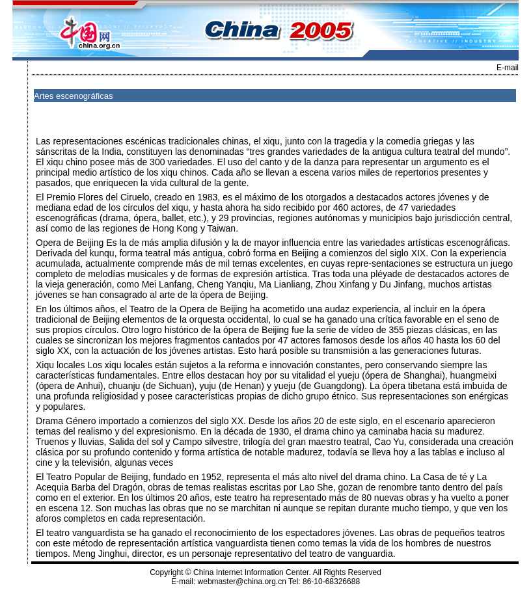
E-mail (508, 67)
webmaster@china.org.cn (242, 581)
